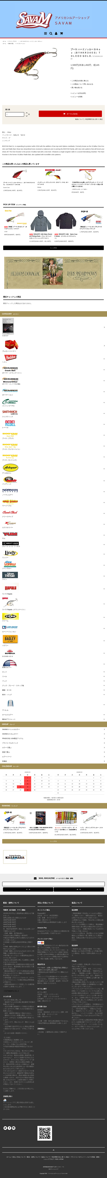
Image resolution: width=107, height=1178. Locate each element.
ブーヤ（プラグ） (12, 41)
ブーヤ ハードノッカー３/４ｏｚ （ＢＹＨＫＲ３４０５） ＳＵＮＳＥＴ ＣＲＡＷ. (19, 183)
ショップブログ (49, 1159)
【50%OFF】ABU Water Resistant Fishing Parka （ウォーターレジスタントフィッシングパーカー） (40, 236)
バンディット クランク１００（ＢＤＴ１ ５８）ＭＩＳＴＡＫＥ (53, 183)
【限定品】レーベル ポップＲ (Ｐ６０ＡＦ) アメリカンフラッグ (91, 228)
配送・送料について (33, 1157)
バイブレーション (20, 43)
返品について (79, 119)
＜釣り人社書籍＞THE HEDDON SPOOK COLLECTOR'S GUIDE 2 (40, 828)
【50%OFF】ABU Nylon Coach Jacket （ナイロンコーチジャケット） (66, 236)
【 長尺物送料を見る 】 (11, 991)
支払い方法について (18, 1157)
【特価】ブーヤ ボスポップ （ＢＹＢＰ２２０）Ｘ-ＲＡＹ (15, 228)
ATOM (61, 1159)
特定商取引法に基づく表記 (94, 119)
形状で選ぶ (11, 43)
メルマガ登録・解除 (92, 1157)
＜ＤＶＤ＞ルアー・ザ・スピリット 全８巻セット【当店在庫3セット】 (66, 829)
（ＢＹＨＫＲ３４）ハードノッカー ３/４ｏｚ (31, 41)
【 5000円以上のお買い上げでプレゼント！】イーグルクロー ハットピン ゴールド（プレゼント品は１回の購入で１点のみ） (87, 184)
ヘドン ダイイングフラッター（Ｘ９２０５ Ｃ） (91, 828)
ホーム (4, 41)
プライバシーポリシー (77, 1157)
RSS (56, 1159)
